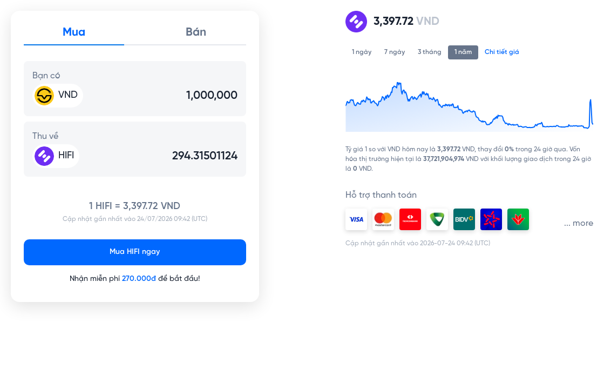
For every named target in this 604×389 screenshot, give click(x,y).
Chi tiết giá (502, 52)
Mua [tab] (74, 32)
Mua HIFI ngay (135, 252)
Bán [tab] (196, 32)
